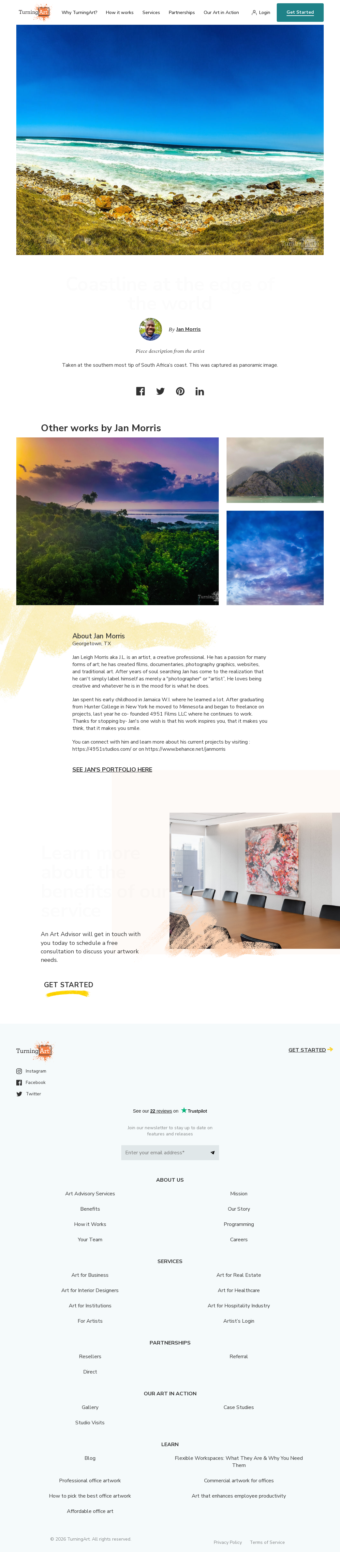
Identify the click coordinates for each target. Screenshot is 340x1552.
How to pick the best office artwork (90, 1496)
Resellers (90, 1356)
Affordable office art (90, 1511)
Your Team (90, 1239)
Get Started (300, 12)
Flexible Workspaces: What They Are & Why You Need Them (239, 1462)
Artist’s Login (238, 1321)
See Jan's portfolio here (112, 770)
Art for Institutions (90, 1305)
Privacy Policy (228, 1542)
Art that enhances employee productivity (239, 1496)
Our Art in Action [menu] (221, 12)
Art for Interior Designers (90, 1290)
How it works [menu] (120, 12)
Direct (90, 1371)
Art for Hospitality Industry (239, 1305)
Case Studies (239, 1407)
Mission (238, 1193)
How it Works (90, 1224)
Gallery (90, 1407)
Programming (239, 1224)
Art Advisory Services (90, 1193)
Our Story (239, 1209)
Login (264, 12)
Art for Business (90, 1275)
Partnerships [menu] (182, 12)
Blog (90, 1458)
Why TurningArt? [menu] (79, 12)
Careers (239, 1239)
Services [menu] (151, 12)
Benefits (90, 1209)
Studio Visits (90, 1422)
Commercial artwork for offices (239, 1480)
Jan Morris (188, 329)
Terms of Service (267, 1542)
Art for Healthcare (239, 1290)
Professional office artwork (90, 1480)
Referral (238, 1356)
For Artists (90, 1321)
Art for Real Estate (238, 1275)
